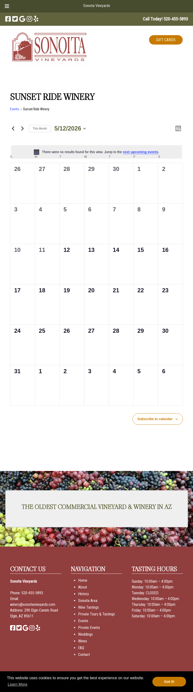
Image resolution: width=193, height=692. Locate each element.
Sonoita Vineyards (96, 5)
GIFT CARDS (165, 40)
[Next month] (22, 128)
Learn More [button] (17, 684)
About (82, 587)
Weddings (85, 634)
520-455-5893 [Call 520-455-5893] (32, 593)
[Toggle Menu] (7, 6)
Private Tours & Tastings (96, 614)
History (83, 594)
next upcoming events (140, 152)
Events (14, 109)
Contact (84, 654)
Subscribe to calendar (155, 419)
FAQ (81, 648)
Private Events (89, 627)
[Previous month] (13, 128)
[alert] (96, 152)
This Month (40, 128)
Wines (82, 641)
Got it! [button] (169, 682)
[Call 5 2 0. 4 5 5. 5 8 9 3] (175, 19)
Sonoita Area (87, 600)
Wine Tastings (88, 607)
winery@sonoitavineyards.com (32, 604)
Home (82, 580)
